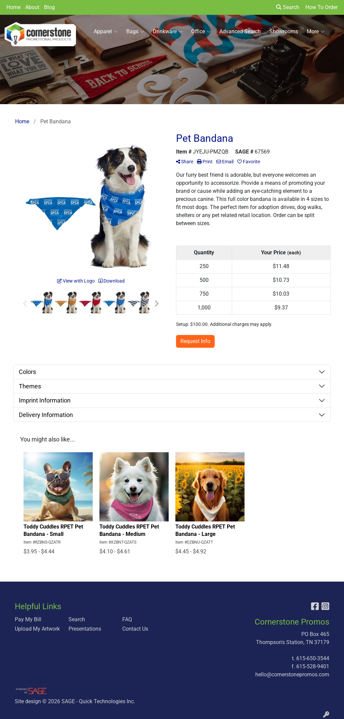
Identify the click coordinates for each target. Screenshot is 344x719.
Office (201, 32)
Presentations (85, 629)
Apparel (106, 32)
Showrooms (283, 31)
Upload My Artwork (37, 629)
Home (13, 7)
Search (287, 7)
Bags (135, 32)
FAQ (127, 619)
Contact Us (135, 629)
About (32, 7)
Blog (49, 7)
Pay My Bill (28, 619)
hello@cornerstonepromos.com (292, 674)
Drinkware (167, 32)
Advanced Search (240, 31)
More (316, 32)
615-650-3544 (312, 658)
